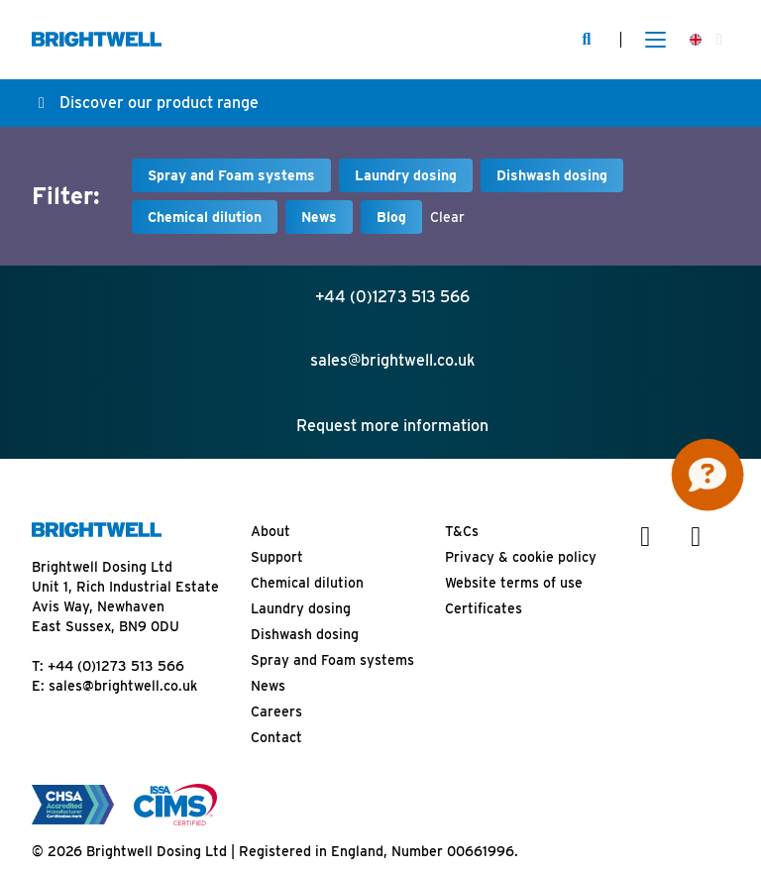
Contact (276, 737)
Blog (391, 217)
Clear (447, 217)
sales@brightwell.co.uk (123, 686)
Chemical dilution (205, 217)
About (270, 531)
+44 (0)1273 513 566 (116, 666)
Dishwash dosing (551, 175)
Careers (276, 711)
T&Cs (462, 531)
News (319, 217)
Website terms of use (514, 583)
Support (277, 557)
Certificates (483, 608)
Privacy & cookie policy (521, 557)
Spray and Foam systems (231, 175)
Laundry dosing (406, 175)
